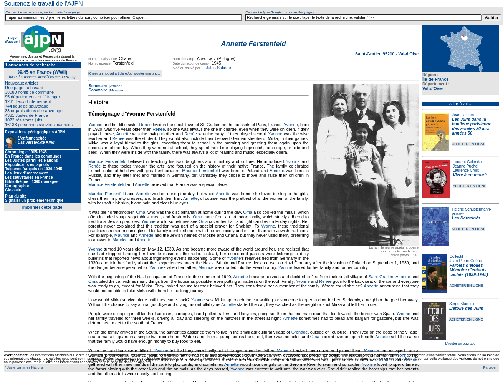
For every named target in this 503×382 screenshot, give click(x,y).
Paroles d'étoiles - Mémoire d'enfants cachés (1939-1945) (469, 270)
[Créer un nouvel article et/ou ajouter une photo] (125, 73)
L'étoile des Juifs (466, 308)
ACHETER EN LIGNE (469, 144)
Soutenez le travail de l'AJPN (43, 3)
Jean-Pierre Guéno (466, 261)
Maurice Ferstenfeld (107, 161)
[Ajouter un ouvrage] (460, 343)
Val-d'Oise (432, 88)
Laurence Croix (466, 170)
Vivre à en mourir (470, 175)
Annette (123, 133)
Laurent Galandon (468, 162)
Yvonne (95, 124)
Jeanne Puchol (465, 166)
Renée (145, 124)
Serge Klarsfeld (462, 304)
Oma (140, 212)
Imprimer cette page (42, 207)
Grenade (299, 332)
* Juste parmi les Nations (23, 367)
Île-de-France (435, 79)
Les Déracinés (466, 218)
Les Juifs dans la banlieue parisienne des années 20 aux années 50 (471, 126)
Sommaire (98, 86)
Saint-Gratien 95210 (375, 53)
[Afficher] (115, 86)
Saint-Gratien (380, 276)
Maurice (121, 235)
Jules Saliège (218, 67)
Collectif (456, 256)
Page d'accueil (12, 39)
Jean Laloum (463, 115)
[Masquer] (116, 90)
